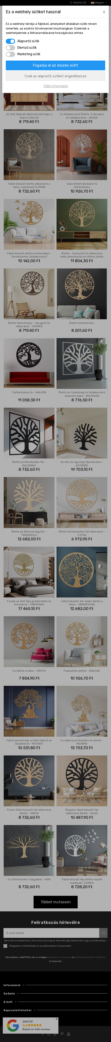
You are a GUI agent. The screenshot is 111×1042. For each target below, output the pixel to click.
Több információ (55, 86)
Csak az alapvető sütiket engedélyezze (55, 76)
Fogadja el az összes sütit (55, 65)
